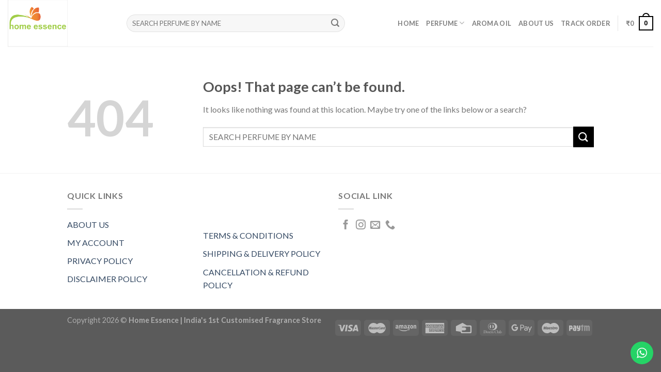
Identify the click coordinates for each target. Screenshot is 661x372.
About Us (536, 23)
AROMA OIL (491, 23)
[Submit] (335, 23)
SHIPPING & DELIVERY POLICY (261, 253)
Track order (585, 23)
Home (408, 23)
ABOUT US (88, 224)
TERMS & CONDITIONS (248, 235)
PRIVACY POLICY (100, 261)
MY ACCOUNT (95, 242)
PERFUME (445, 23)
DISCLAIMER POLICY (107, 279)
